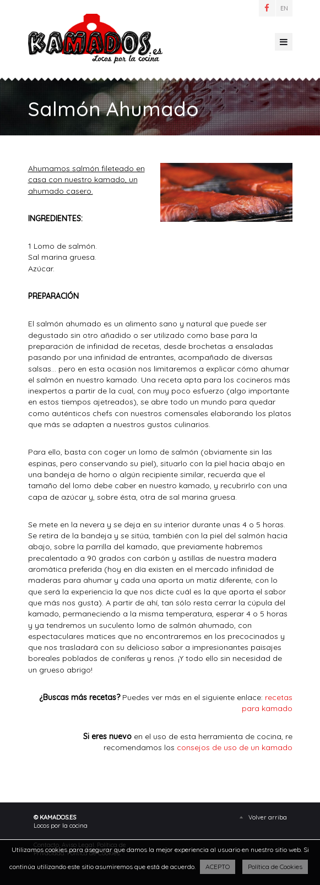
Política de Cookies (275, 866)
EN (284, 8)
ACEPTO (217, 866)
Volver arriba (267, 817)
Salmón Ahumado (95, 38)
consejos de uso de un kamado (234, 747)
